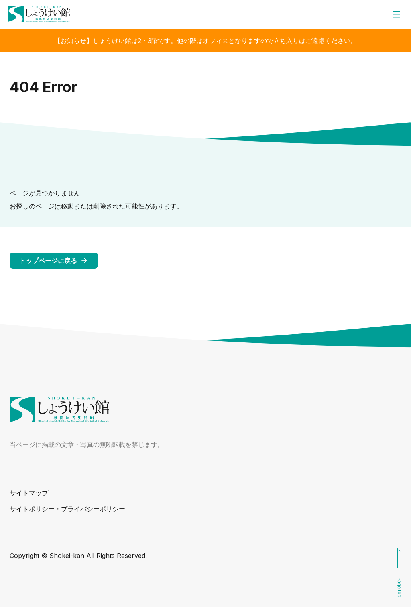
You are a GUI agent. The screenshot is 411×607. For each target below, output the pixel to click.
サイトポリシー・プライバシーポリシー (67, 509)
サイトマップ (29, 493)
